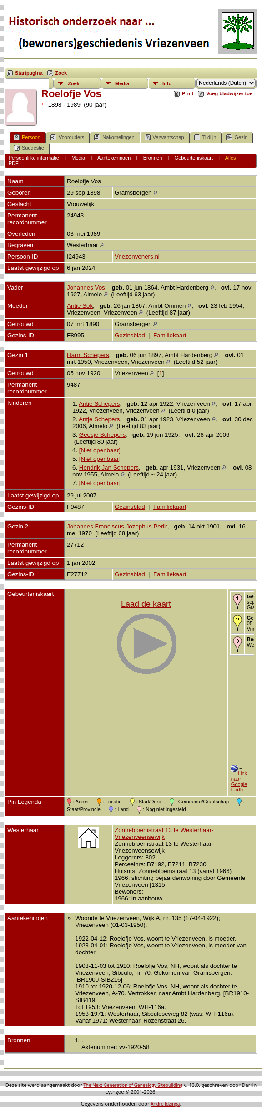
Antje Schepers (99, 403)
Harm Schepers (88, 355)
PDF (14, 163)
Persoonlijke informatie (34, 157)
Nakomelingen (114, 137)
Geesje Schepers (102, 434)
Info (166, 83)
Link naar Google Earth (239, 781)
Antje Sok (80, 305)
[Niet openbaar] (100, 450)
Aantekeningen (114, 157)
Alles (230, 157)
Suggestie (29, 148)
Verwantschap (164, 137)
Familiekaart (169, 335)
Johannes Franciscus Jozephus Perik (117, 526)
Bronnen (152, 157)
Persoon (27, 137)
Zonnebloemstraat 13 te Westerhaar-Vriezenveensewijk (164, 833)
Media (122, 83)
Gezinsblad (130, 335)
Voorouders (67, 137)
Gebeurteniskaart (194, 157)
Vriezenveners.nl (137, 256)
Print (187, 93)
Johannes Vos (86, 287)
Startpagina (29, 73)
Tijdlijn (205, 137)
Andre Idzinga (165, 1104)
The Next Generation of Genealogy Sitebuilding (132, 1085)
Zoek (61, 73)
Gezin (236, 137)
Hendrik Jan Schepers (109, 467)
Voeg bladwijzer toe (229, 93)
